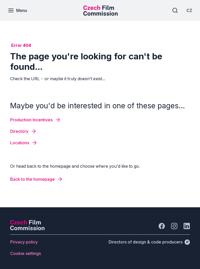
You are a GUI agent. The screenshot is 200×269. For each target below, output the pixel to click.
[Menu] (17, 10)
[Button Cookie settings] (25, 253)
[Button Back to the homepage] (36, 179)
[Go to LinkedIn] (186, 226)
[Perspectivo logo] (27, 228)
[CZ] (189, 10)
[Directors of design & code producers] (149, 242)
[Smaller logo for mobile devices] (100, 14)
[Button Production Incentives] (35, 120)
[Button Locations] (24, 143)
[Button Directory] (23, 131)
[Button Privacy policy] (24, 242)
